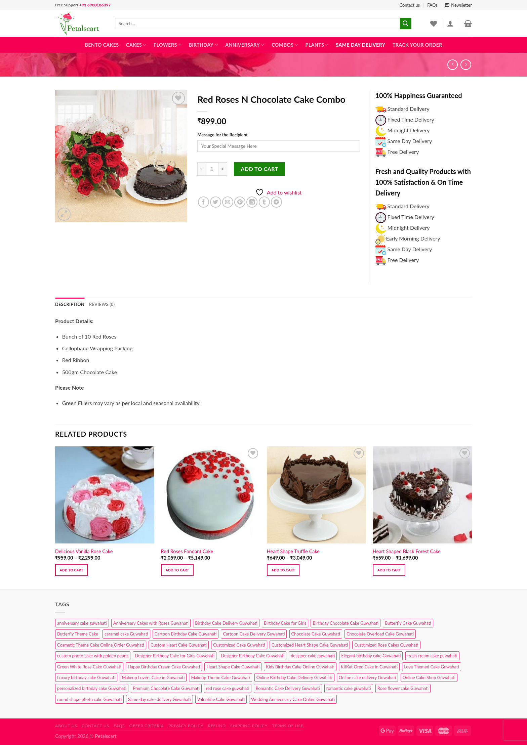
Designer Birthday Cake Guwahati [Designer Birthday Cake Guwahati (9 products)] (252, 655)
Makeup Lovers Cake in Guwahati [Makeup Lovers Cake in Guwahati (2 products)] (153, 677)
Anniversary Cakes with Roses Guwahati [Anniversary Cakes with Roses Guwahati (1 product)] (151, 623)
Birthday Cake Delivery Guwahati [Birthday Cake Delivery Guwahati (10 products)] (226, 623)
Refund (217, 725)
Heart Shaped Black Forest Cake (407, 551)
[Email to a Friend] (227, 202)
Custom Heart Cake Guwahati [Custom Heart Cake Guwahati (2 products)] (179, 645)
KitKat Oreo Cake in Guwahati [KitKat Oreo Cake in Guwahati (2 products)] (369, 666)
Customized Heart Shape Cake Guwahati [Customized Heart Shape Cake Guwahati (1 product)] (310, 645)
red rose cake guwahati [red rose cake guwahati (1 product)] (227, 688)
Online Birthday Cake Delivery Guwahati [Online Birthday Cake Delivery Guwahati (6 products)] (294, 677)
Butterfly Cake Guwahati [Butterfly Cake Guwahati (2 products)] (408, 623)
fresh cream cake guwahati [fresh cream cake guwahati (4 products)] (432, 655)
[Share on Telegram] (276, 202)
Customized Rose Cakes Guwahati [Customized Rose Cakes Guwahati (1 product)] (386, 645)
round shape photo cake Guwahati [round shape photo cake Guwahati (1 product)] (89, 699)
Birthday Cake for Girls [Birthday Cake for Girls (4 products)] (285, 623)
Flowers (167, 45)
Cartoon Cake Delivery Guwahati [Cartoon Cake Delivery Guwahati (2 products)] (254, 634)
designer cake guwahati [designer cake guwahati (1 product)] (313, 655)
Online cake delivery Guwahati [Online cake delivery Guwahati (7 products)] (367, 677)
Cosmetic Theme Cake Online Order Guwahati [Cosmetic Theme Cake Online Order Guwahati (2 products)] (100, 645)
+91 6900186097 (95, 4)
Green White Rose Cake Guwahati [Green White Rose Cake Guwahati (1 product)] (89, 666)
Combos (285, 45)
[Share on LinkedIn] (251, 202)
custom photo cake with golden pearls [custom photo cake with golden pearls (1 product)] (92, 655)
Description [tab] (69, 304)
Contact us (410, 5)
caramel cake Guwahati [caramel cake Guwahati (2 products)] (126, 634)
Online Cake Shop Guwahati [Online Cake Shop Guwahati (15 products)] (429, 677)
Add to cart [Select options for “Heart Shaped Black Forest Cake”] (389, 570)
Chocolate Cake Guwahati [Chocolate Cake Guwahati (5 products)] (315, 634)
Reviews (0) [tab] (102, 304)
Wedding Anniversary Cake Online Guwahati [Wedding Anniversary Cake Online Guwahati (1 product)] (293, 699)
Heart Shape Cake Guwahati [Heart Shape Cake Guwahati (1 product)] (232, 666)
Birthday (203, 45)
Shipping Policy (249, 725)
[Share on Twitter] (215, 202)
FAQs (432, 5)
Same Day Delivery (360, 45)
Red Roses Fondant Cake (187, 551)
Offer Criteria (146, 725)
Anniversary (244, 45)
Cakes (136, 45)
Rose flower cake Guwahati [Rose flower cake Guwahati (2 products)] (403, 688)
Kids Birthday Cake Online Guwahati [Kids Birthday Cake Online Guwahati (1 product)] (300, 666)
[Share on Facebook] (203, 202)
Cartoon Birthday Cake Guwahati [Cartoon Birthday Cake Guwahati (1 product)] (186, 634)
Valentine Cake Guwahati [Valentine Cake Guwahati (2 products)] (221, 699)
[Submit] (405, 23)
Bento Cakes (102, 45)
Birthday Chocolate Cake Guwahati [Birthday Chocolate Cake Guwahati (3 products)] (345, 623)
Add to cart (259, 169)
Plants (316, 45)
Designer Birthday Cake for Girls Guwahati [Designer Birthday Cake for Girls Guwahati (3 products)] (174, 655)
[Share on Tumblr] (264, 202)
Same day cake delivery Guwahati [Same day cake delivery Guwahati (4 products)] (159, 699)
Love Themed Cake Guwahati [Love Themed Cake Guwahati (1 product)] (431, 666)
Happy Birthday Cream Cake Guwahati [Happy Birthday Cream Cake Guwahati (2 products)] (164, 666)
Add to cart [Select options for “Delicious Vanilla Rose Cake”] (71, 570)
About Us (66, 725)
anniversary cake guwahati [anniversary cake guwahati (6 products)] (82, 623)
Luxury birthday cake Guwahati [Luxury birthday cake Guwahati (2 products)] (86, 677)
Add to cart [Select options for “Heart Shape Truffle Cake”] (283, 570)
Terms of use (287, 725)
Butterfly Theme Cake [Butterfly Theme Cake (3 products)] (77, 634)
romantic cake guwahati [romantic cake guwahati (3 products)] (348, 688)
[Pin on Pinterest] (239, 202)
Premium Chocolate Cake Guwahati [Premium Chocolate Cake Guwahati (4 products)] (166, 688)
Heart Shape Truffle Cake (293, 551)
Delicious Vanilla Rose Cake (84, 551)
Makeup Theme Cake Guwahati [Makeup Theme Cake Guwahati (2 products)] (220, 677)
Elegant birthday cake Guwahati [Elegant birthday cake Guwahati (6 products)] (371, 655)
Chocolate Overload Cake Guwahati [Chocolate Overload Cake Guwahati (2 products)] (380, 634)
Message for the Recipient (222, 134)
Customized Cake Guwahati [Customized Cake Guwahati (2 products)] (239, 645)
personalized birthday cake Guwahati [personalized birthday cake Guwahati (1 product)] (91, 688)
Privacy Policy (185, 725)
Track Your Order (417, 45)
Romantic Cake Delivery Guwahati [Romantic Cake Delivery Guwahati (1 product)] (288, 688)
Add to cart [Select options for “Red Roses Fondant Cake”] (177, 570)
